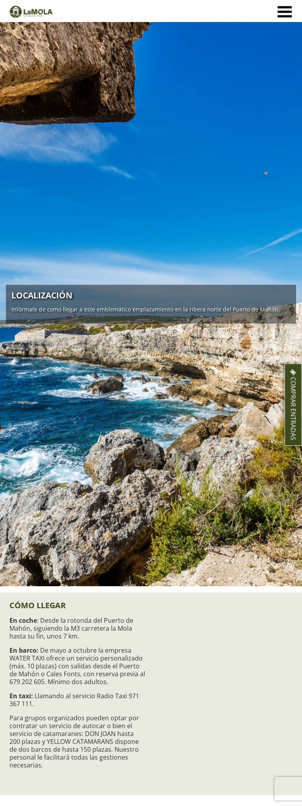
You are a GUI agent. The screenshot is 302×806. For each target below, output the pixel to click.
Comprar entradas (293, 404)
